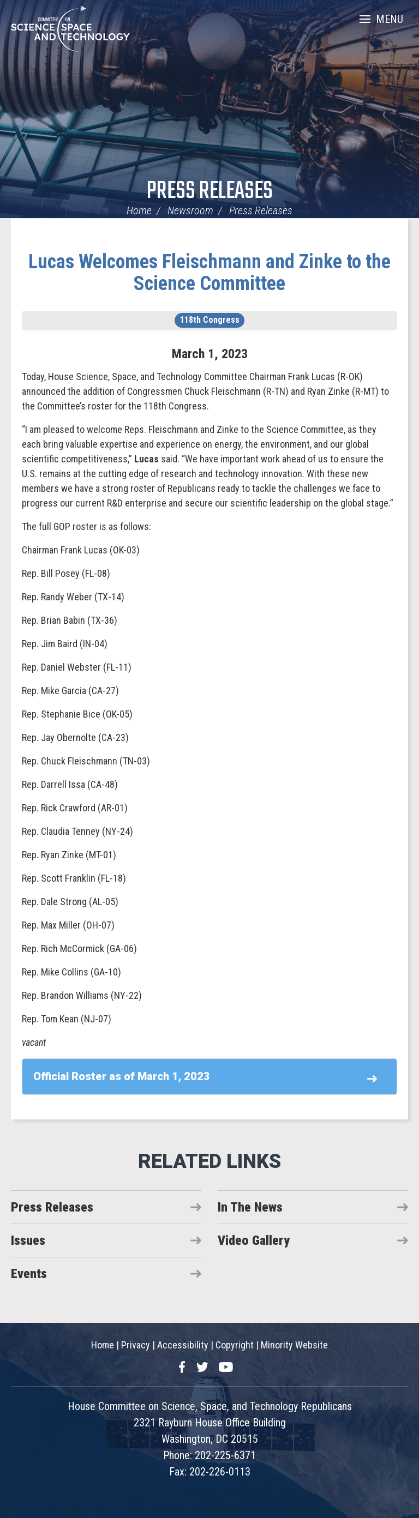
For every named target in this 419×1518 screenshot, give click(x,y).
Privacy (135, 1345)
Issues (28, 1240)
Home (139, 210)
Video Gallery (254, 1240)
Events (29, 1273)
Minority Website (294, 1345)
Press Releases (210, 191)
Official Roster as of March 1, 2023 (121, 1076)
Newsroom (190, 210)
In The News (250, 1207)
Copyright (235, 1345)
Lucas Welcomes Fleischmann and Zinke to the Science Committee (209, 272)
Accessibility (182, 1345)
